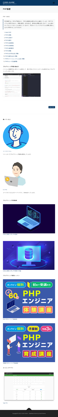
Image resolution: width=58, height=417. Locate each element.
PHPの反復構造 (9, 43)
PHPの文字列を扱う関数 (12, 53)
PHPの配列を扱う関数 (11, 56)
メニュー (53, 3)
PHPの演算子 (8, 38)
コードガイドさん (7, 151)
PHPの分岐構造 (9, 45)
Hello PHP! (8, 32)
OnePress (31, 413)
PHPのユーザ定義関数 (11, 61)
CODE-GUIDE (8, 2)
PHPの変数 (8, 35)
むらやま (5, 189)
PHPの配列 (8, 40)
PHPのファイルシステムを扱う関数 (15, 59)
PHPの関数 (8, 51)
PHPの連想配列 (9, 48)
